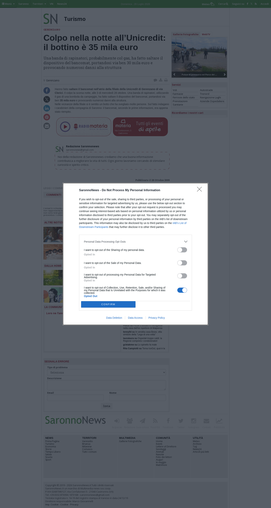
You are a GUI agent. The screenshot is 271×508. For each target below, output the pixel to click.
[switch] (182, 249)
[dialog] (135, 254)
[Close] (200, 190)
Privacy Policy (156, 317)
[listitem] (135, 242)
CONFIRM (108, 304)
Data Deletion (114, 317)
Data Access (135, 317)
